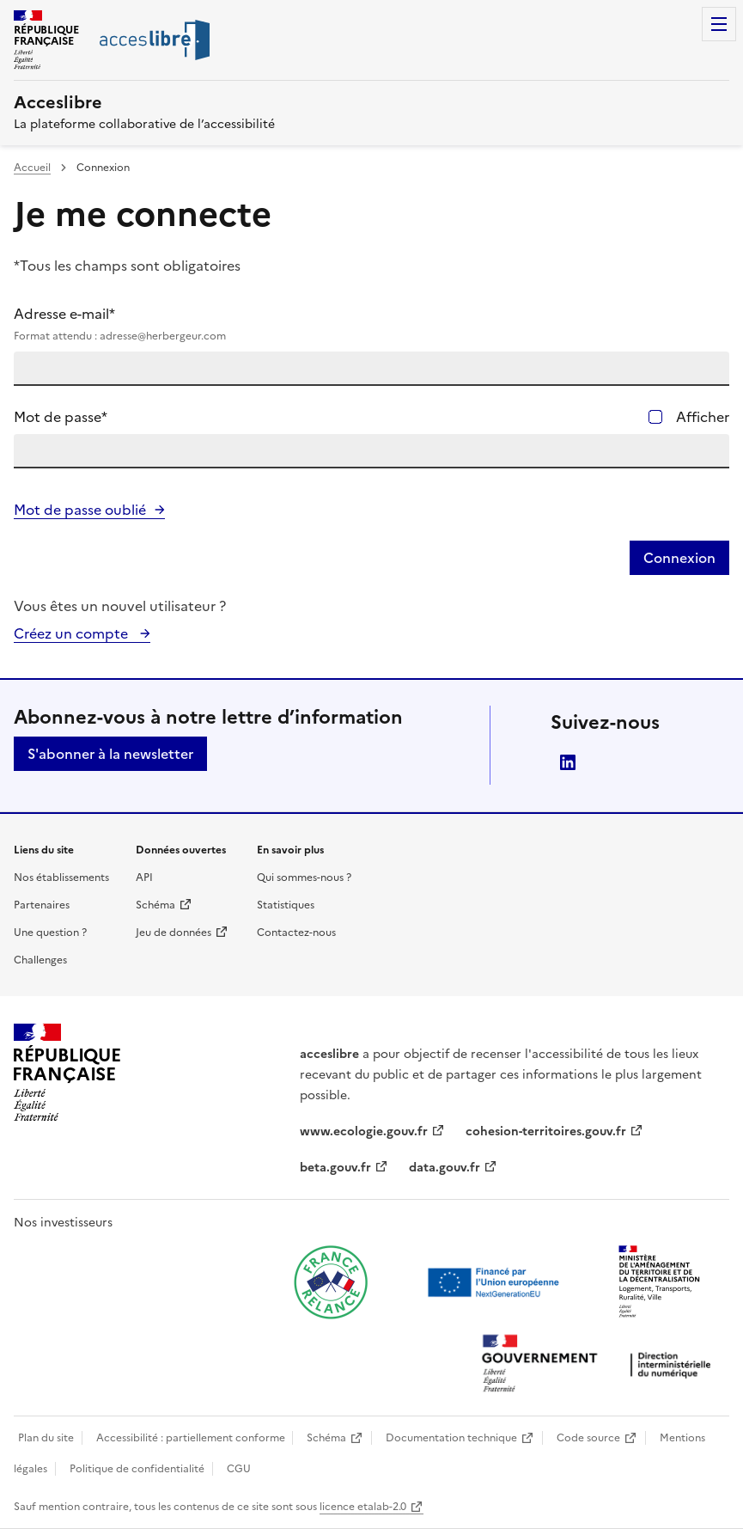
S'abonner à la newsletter (110, 753)
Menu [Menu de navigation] (719, 24)
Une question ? (50, 932)
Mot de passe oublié (80, 509)
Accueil (32, 167)
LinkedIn (568, 762)
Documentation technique (451, 1438)
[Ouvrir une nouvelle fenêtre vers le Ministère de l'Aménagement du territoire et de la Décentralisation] (660, 1282)
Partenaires (42, 905)
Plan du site (46, 1438)
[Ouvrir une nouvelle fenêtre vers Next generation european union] (495, 1282)
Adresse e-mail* (371, 324)
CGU (239, 1469)
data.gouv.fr (444, 1168)
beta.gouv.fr (335, 1168)
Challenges (40, 960)
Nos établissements (61, 877)
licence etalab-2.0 (363, 1506)
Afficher (702, 417)
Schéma (155, 905)
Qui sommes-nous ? (304, 877)
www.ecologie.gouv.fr (364, 1131)
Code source (588, 1438)
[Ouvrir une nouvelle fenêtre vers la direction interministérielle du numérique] (600, 1365)
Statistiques (285, 905)
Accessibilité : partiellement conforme (190, 1438)
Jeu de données (173, 932)
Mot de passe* (60, 417)
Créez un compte (72, 633)
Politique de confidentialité (137, 1469)
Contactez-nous (296, 932)
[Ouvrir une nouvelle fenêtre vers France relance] (330, 1282)
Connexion (679, 557)
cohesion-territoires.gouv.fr (546, 1131)
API (144, 877)
